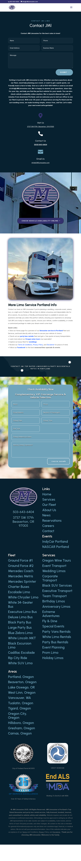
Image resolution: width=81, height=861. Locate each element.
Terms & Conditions (25, 345)
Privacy (41, 832)
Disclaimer (50, 345)
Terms (24, 832)
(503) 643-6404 (40, 145)
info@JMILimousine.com (41, 163)
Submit (63, 72)
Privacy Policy (38, 345)
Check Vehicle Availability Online (40, 221)
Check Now (58, 461)
